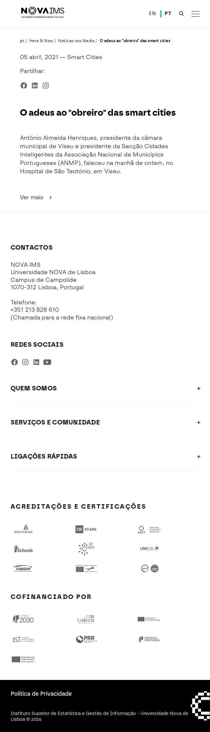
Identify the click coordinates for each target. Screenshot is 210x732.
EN (152, 13)
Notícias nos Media (76, 40)
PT (168, 13)
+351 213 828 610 (35, 309)
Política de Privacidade (41, 693)
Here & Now (41, 40)
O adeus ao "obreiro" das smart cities (135, 40)
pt (22, 40)
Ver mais (36, 197)
